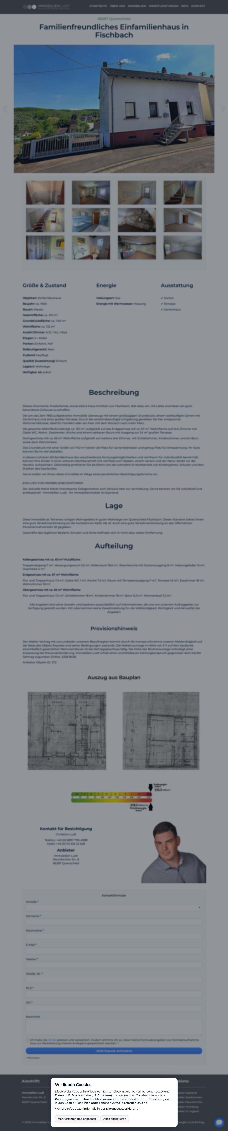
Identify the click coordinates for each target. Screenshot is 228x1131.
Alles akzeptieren (114, 1118)
